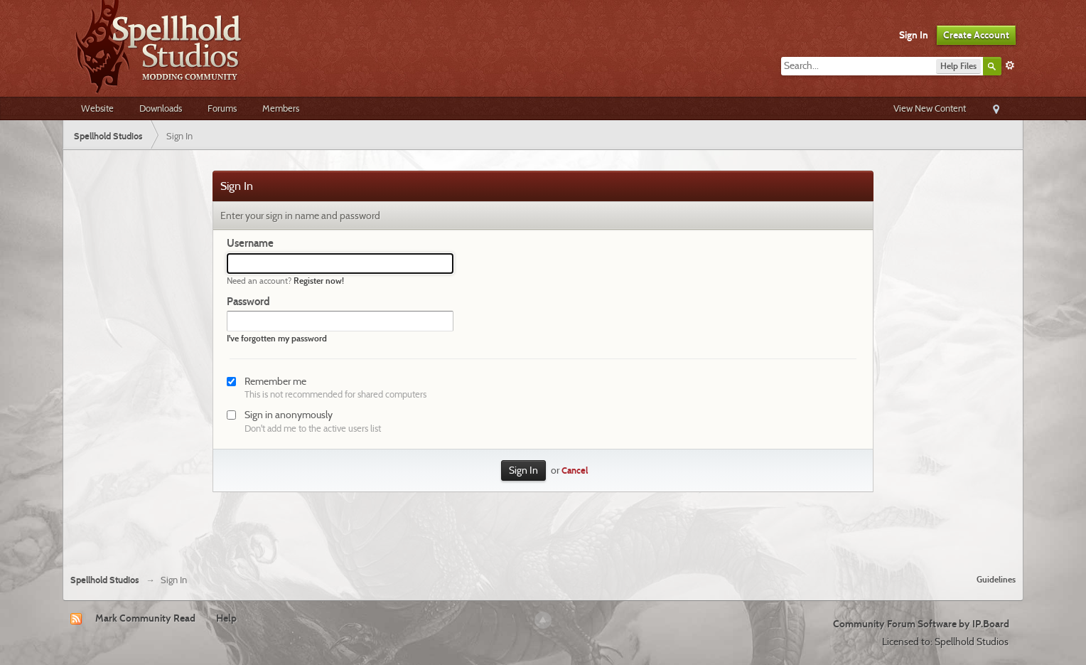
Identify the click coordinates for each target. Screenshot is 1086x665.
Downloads (160, 108)
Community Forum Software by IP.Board (921, 623)
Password (248, 301)
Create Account (976, 34)
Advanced (1010, 65)
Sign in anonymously (288, 414)
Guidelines (996, 579)
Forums (222, 108)
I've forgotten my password (277, 338)
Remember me (275, 381)
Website (97, 108)
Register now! (319, 280)
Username (250, 243)
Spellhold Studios (104, 580)
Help (226, 618)
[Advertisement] (543, 524)
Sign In (913, 34)
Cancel (574, 470)
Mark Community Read (145, 618)
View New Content (929, 108)
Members (280, 108)
